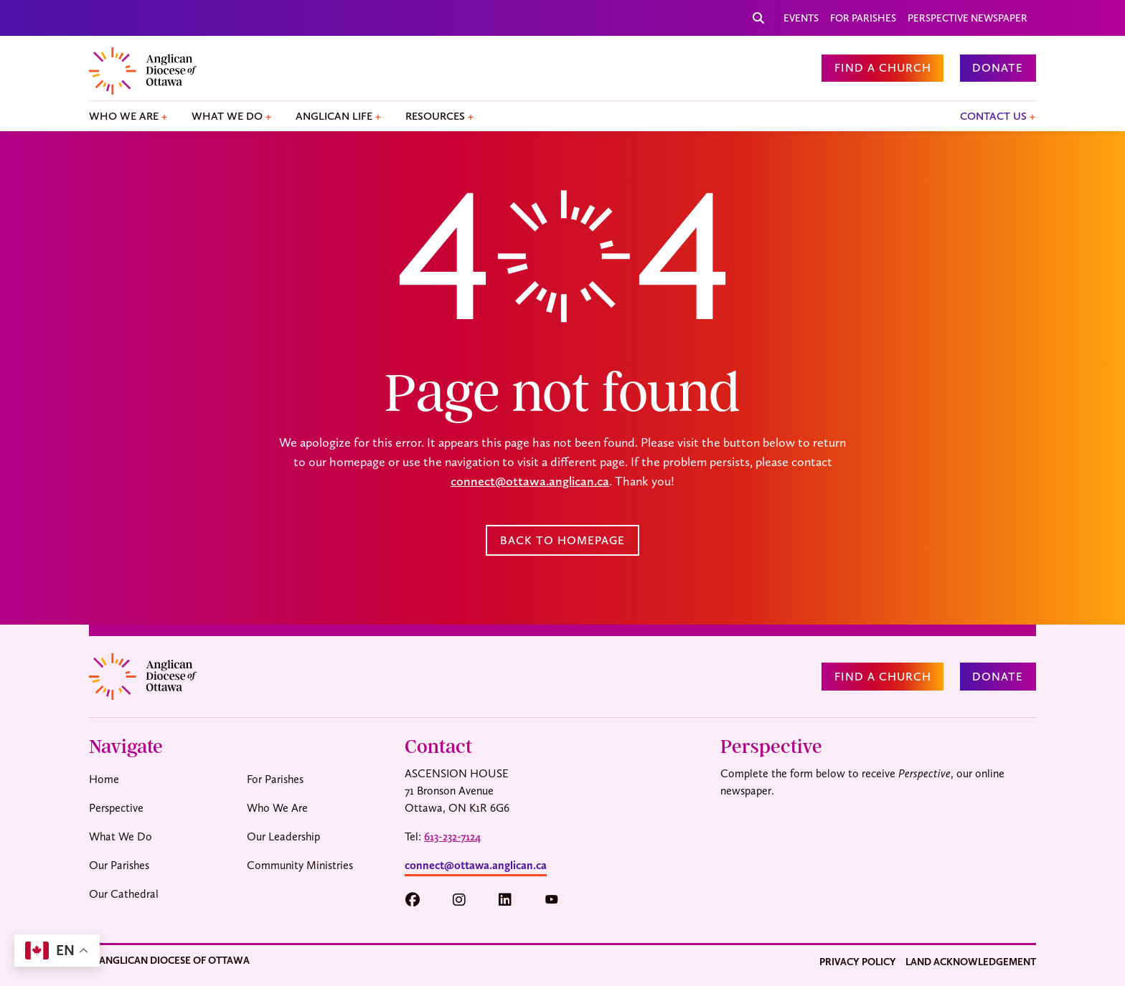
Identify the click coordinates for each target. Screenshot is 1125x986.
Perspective (116, 808)
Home (104, 779)
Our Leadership (283, 836)
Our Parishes (119, 865)
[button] (419, 900)
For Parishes (863, 18)
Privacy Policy (857, 961)
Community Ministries (300, 865)
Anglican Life (334, 116)
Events (801, 18)
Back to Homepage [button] (562, 540)
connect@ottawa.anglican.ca (530, 480)
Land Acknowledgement (970, 961)
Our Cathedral (124, 894)
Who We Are (124, 116)
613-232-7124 (452, 836)
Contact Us (993, 116)
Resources (435, 116)
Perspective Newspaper (967, 18)
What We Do (227, 116)
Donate (997, 68)
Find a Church (882, 68)
